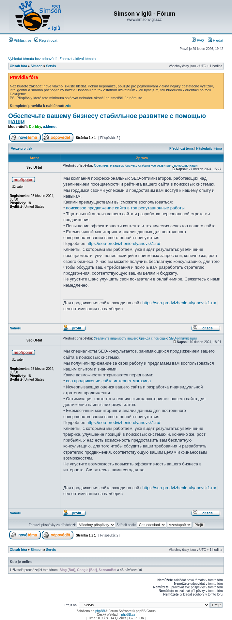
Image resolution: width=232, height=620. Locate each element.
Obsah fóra (18, 66)
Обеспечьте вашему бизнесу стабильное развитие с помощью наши (107, 118)
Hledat (215, 40)
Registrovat (45, 40)
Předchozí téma (181, 148)
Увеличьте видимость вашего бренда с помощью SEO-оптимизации (145, 338)
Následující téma (209, 148)
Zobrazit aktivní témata (77, 59)
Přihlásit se (20, 40)
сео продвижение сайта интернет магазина (108, 380)
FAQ (198, 40)
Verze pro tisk (21, 148)
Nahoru (15, 328)
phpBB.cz (128, 614)
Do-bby (35, 127)
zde (68, 106)
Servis (51, 66)
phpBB (100, 611)
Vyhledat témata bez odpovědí (32, 59)
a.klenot (50, 127)
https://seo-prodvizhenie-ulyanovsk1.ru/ (123, 243)
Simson (36, 66)
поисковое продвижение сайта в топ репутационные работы (125, 207)
